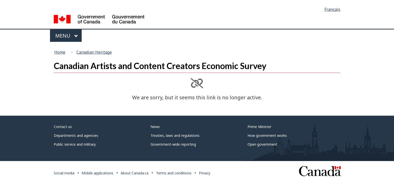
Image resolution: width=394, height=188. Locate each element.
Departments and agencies (76, 135)
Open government (262, 144)
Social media (64, 173)
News (155, 126)
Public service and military (75, 144)
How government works (267, 135)
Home (59, 52)
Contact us (63, 126)
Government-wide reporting (173, 144)
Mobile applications (97, 173)
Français (332, 9)
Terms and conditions (173, 173)
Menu (66, 35)
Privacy (204, 173)
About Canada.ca (135, 173)
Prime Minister (259, 126)
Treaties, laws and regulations (175, 135)
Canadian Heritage (94, 52)
